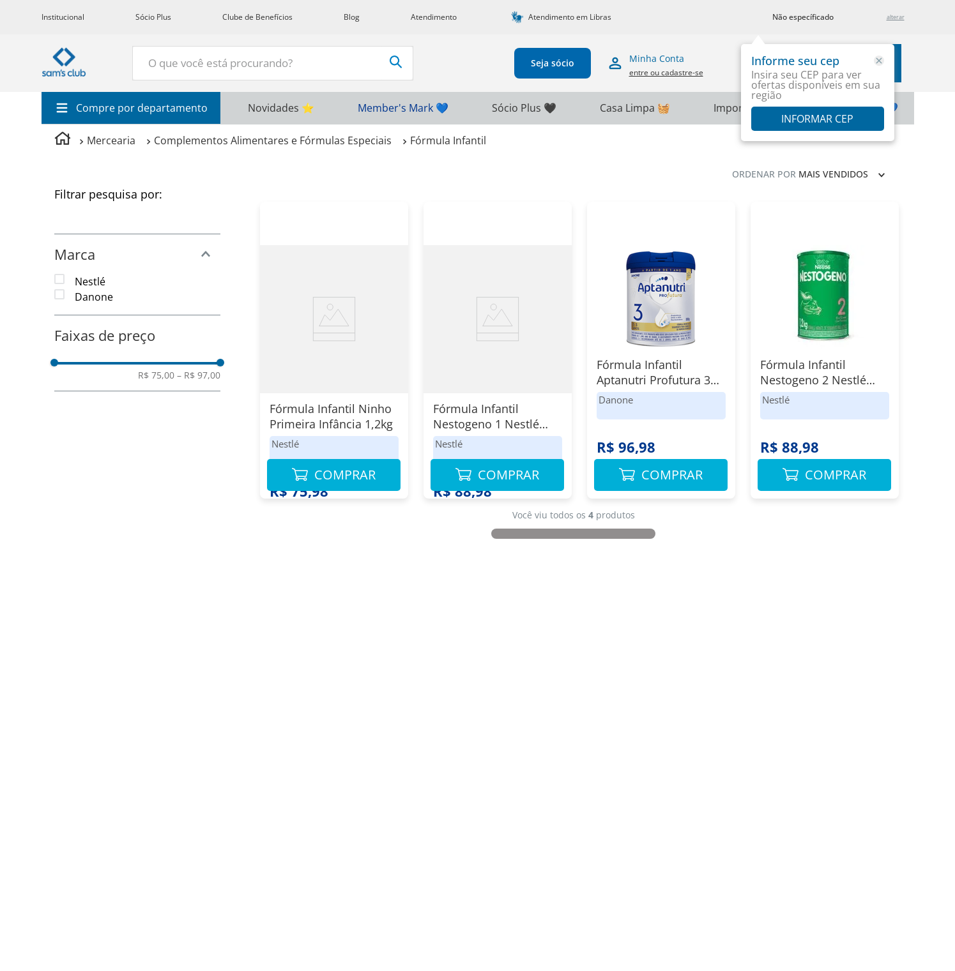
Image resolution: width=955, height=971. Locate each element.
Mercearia (111, 140)
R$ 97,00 (198, 375)
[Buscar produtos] (414, 62)
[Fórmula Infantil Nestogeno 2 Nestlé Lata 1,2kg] (825, 357)
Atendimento (434, 16)
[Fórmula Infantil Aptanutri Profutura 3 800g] (661, 357)
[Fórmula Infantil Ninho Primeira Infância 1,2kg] (334, 357)
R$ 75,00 (156, 375)
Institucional (63, 16)
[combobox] (291, 63)
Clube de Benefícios (257, 16)
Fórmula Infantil (448, 140)
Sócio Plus (153, 16)
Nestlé (90, 282)
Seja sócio (561, 63)
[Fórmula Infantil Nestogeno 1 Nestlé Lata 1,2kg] (498, 357)
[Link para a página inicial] (62, 140)
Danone (94, 297)
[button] (137, 254)
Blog (352, 16)
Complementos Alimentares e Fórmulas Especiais (273, 140)
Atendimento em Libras (569, 16)
